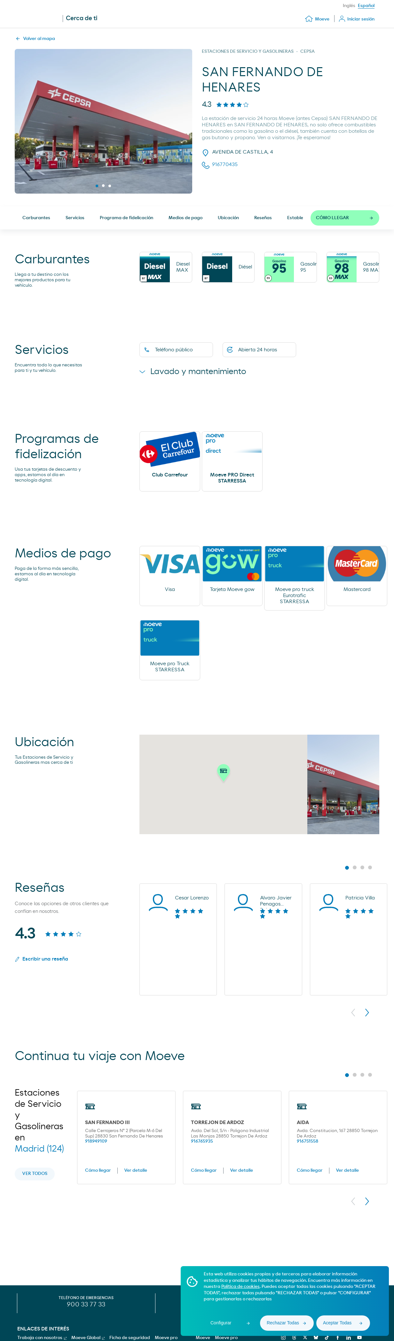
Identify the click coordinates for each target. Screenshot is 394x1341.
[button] (223, 775)
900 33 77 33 (86, 1304)
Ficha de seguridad (129, 1338)
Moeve (203, 1338)
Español (366, 6)
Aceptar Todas (337, 1322)
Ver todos (34, 1174)
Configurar (220, 1322)
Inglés (349, 6)
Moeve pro (226, 1338)
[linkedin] (348, 1337)
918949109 (96, 1142)
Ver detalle (135, 1171)
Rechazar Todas (283, 1322)
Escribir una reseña (41, 959)
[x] (304, 1337)
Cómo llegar (98, 1171)
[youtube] (359, 1337)
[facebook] (337, 1337)
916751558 (307, 1142)
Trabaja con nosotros (42, 1338)
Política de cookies (240, 1286)
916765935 (202, 1142)
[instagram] (283, 1337)
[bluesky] (315, 1337)
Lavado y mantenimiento (196, 371)
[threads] (293, 1337)
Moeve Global (88, 1338)
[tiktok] (326, 1337)
